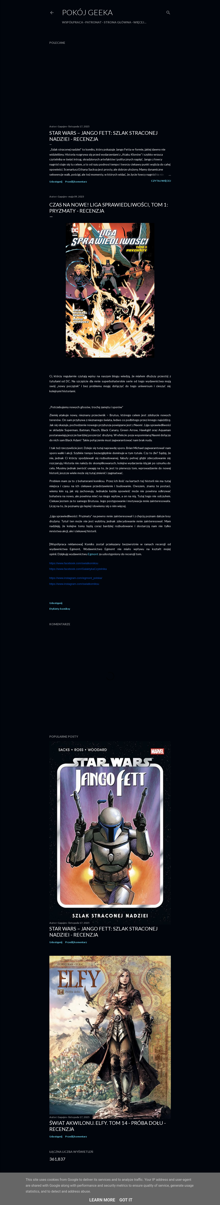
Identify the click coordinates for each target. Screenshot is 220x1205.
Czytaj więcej (161, 180)
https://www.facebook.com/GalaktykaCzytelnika (78, 569)
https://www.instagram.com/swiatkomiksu (74, 583)
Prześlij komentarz (76, 181)
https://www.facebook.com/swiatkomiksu (73, 563)
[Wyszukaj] (168, 12)
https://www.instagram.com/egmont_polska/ (75, 578)
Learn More (102, 1199)
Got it (125, 1199)
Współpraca (72, 22)
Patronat (93, 22)
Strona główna (117, 22)
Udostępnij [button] (55, 181)
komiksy (65, 608)
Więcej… (139, 22)
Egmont (93, 554)
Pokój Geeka (87, 12)
